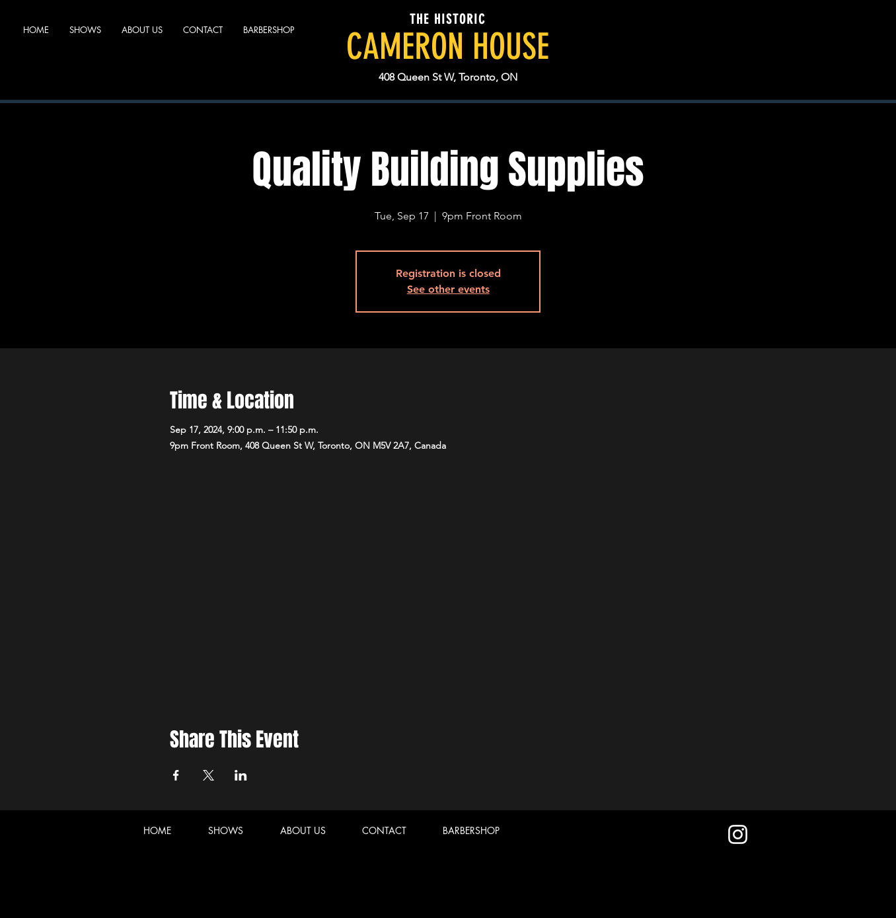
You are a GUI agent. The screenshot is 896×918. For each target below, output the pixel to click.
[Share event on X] (208, 775)
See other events (448, 289)
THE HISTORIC (448, 19)
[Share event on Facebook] (176, 775)
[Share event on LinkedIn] (241, 775)
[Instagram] (738, 834)
